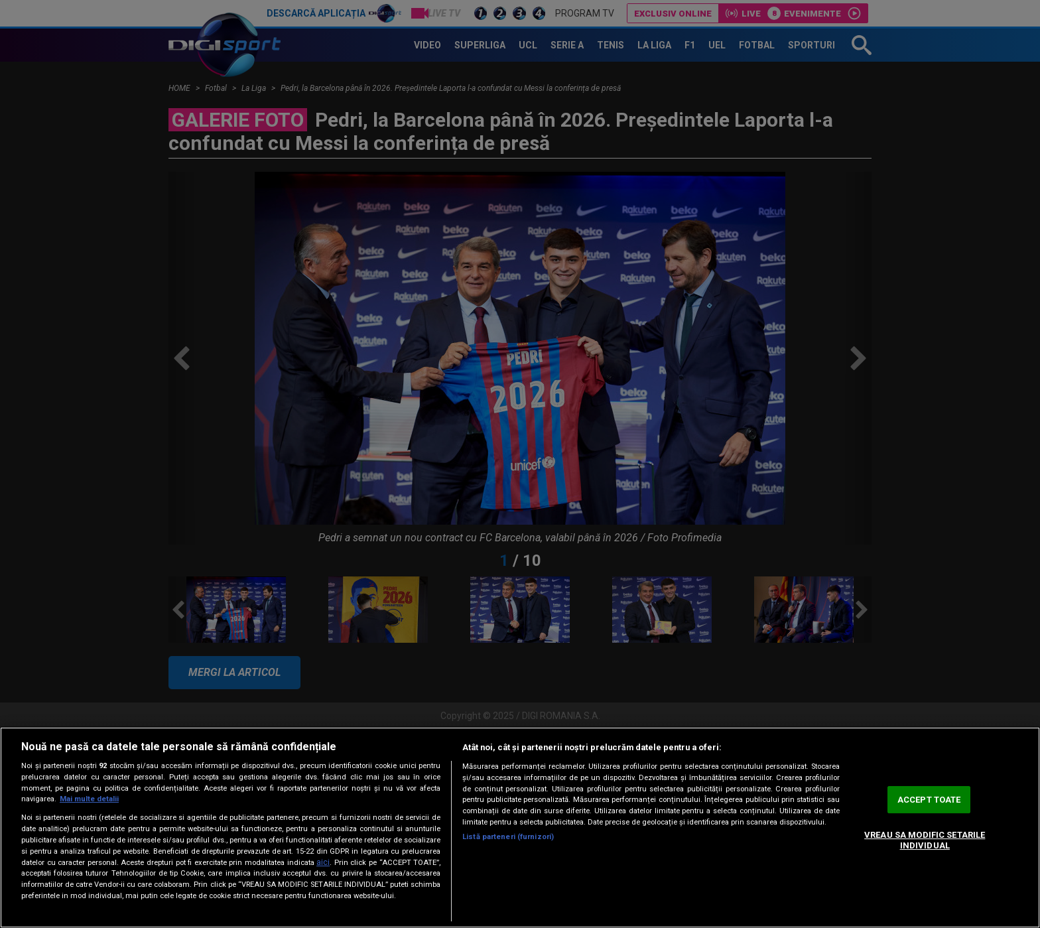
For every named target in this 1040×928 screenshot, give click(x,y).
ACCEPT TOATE (929, 800)
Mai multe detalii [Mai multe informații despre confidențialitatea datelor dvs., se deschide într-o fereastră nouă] (89, 799)
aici (323, 862)
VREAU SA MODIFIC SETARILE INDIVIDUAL (924, 840)
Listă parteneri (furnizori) (508, 836)
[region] (520, 827)
